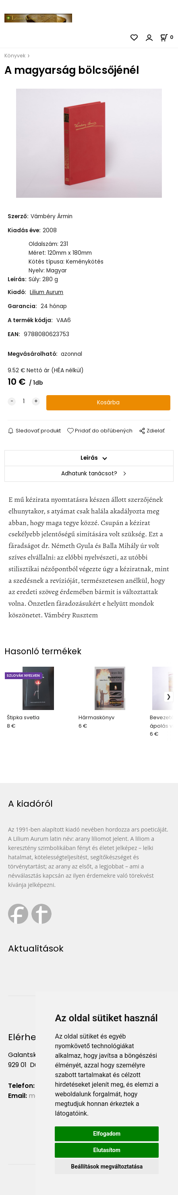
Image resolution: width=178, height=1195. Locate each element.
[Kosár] (169, 37)
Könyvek (14, 55)
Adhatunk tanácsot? (89, 473)
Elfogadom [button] (106, 1133)
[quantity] (24, 401)
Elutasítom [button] (106, 1150)
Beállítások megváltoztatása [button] (107, 1166)
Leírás (89, 458)
